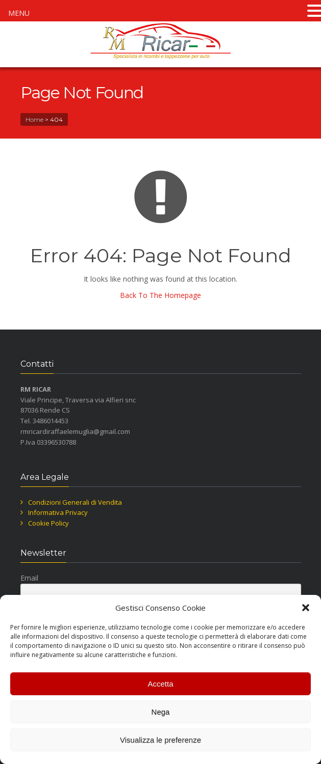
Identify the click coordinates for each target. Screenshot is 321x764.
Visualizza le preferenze (160, 739)
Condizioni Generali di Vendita (75, 502)
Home (34, 119)
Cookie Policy (48, 523)
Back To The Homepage (160, 295)
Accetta (160, 683)
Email (29, 578)
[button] (306, 608)
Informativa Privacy (58, 512)
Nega (161, 711)
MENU (19, 13)
